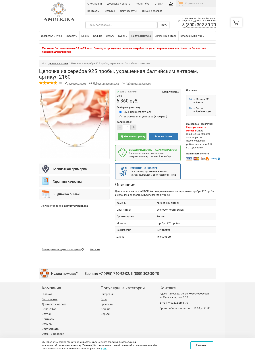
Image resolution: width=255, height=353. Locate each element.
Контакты (93, 10)
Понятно (201, 345)
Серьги (105, 314)
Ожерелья (107, 294)
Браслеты (107, 304)
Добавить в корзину (133, 136)
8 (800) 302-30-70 (199, 24)
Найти (163, 25)
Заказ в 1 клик (163, 136)
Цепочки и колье (58, 63)
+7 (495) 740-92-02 (114, 273)
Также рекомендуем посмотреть (63, 249)
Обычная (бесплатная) (135, 111)
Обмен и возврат (152, 10)
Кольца (105, 309)
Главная (47, 294)
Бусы (104, 299)
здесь (104, 348)
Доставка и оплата (118, 3)
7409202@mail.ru (178, 302)
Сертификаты (128, 10)
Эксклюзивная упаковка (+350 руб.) (143, 116)
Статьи (159, 3)
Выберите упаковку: (129, 107)
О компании (94, 3)
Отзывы (110, 10)
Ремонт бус (142, 3)
